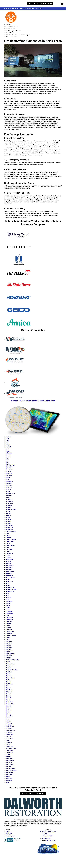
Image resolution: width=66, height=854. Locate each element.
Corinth (8, 511)
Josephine (9, 601)
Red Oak (8, 698)
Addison (8, 437)
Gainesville (9, 559)
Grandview (9, 567)
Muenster (9, 656)
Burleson (8, 483)
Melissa (8, 646)
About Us (15, 8)
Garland (8, 561)
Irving (7, 599)
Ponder (8, 688)
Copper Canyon (11, 509)
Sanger (8, 722)
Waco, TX (9, 834)
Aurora (8, 457)
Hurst (7, 595)
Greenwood (9, 575)
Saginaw (8, 720)
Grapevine (9, 569)
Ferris (8, 543)
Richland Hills (10, 704)
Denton (8, 521)
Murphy (8, 658)
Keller (8, 609)
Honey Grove (10, 591)
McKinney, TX (10, 836)
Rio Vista (8, 706)
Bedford (8, 471)
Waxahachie (9, 758)
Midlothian (9, 650)
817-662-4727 (51, 840)
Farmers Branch (11, 539)
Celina (8, 491)
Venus (8, 754)
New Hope (9, 666)
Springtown (9, 734)
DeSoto (8, 523)
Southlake (9, 732)
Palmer (8, 674)
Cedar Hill (9, 487)
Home (6, 8)
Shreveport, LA (10, 730)
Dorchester (9, 525)
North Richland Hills (12, 670)
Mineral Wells (10, 654)
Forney (8, 551)
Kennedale (9, 611)
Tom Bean (9, 742)
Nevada (8, 662)
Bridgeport (9, 481)
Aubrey (8, 455)
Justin (8, 605)
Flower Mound (10, 545)
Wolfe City (9, 778)
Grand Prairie (10, 565)
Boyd (7, 479)
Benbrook (9, 473)
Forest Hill (9, 549)
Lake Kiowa (9, 619)
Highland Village (11, 589)
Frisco (8, 555)
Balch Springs (10, 465)
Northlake (9, 672)
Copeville (9, 505)
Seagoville (9, 724)
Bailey (8, 463)
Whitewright (9, 774)
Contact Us (33, 3)
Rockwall (8, 710)
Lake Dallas (9, 617)
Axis (7, 459)
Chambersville (10, 493)
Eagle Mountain (11, 531)
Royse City (9, 716)
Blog (21, 8)
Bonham (8, 477)
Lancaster (9, 621)
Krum (7, 615)
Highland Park (10, 587)
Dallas (8, 517)
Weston (8, 766)
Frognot (8, 557)
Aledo (7, 439)
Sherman (8, 728)
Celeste (8, 489)
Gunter (8, 579)
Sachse (8, 718)
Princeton (9, 692)
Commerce (9, 503)
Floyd (7, 547)
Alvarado (8, 447)
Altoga (8, 445)
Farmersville (10, 541)
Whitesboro (9, 772)
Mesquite (9, 648)
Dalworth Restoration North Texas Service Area (33, 401)
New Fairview (10, 664)
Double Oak (9, 527)
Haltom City (9, 581)
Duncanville (9, 529)
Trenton (8, 744)
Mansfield (9, 642)
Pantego (8, 680)
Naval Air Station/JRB (12, 660)
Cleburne (9, 495)
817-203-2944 (46, 3)
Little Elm (9, 633)
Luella (8, 639)
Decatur (8, 519)
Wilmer (8, 776)
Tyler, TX (8, 832)
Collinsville (9, 501)
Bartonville (9, 467)
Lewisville (9, 629)
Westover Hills (10, 768)
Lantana (8, 623)
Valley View (9, 750)
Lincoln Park (10, 631)
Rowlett (8, 714)
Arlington (9, 453)
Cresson (8, 513)
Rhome (8, 700)
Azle (7, 461)
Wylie (7, 782)
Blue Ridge (9, 475)
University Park (11, 748)
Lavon (8, 625)
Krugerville (9, 613)
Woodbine (9, 780)
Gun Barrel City (10, 577)
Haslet (8, 583)
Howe (7, 593)
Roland (8, 712)
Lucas (8, 637)
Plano (7, 686)
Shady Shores (10, 726)
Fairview (8, 537)
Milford (8, 652)
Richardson (9, 702)
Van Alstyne (9, 752)
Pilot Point (9, 684)
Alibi (7, 441)
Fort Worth (9, 553)
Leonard (8, 627)
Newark (8, 668)
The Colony (9, 738)
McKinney (9, 644)
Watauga (8, 756)
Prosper (8, 694)
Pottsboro (9, 690)
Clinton (8, 497)
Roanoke (8, 708)
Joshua (8, 603)
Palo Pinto (9, 676)
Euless (8, 535)
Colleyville (9, 499)
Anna (7, 449)
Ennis (7, 533)
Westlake (9, 762)
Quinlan (8, 696)
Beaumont (9, 469)
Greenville (9, 573)
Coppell (8, 507)
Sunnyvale (9, 736)
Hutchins (8, 597)
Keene (8, 607)
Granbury (9, 563)
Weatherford (10, 760)
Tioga (7, 740)
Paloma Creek (10, 678)
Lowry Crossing (11, 635)
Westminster (10, 764)
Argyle (8, 451)
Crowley (8, 515)
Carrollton (9, 485)
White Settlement (11, 770)
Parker (8, 682)
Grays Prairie (10, 571)
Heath (8, 585)
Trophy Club (9, 746)
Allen (7, 443)
